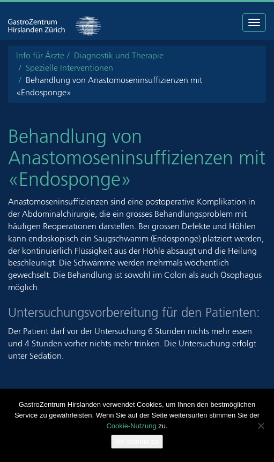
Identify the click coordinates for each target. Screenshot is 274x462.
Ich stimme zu (136, 441)
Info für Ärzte (40, 55)
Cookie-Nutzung (131, 426)
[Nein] (260, 425)
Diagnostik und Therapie (119, 55)
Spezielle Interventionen (69, 68)
